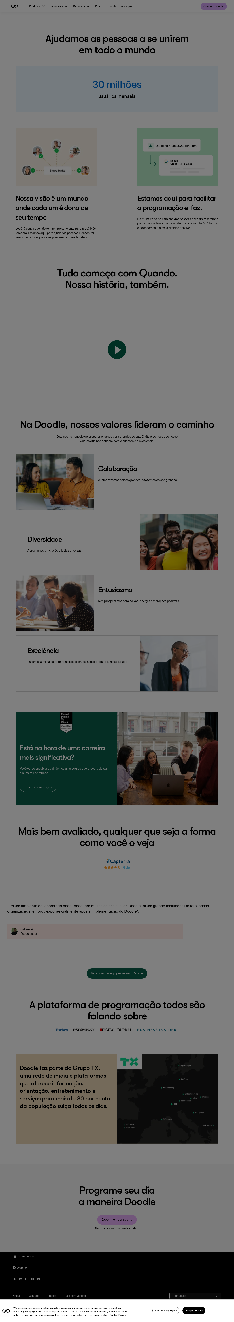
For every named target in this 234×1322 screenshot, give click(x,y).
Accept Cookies (194, 1315)
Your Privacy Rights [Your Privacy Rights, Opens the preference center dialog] (165, 1315)
